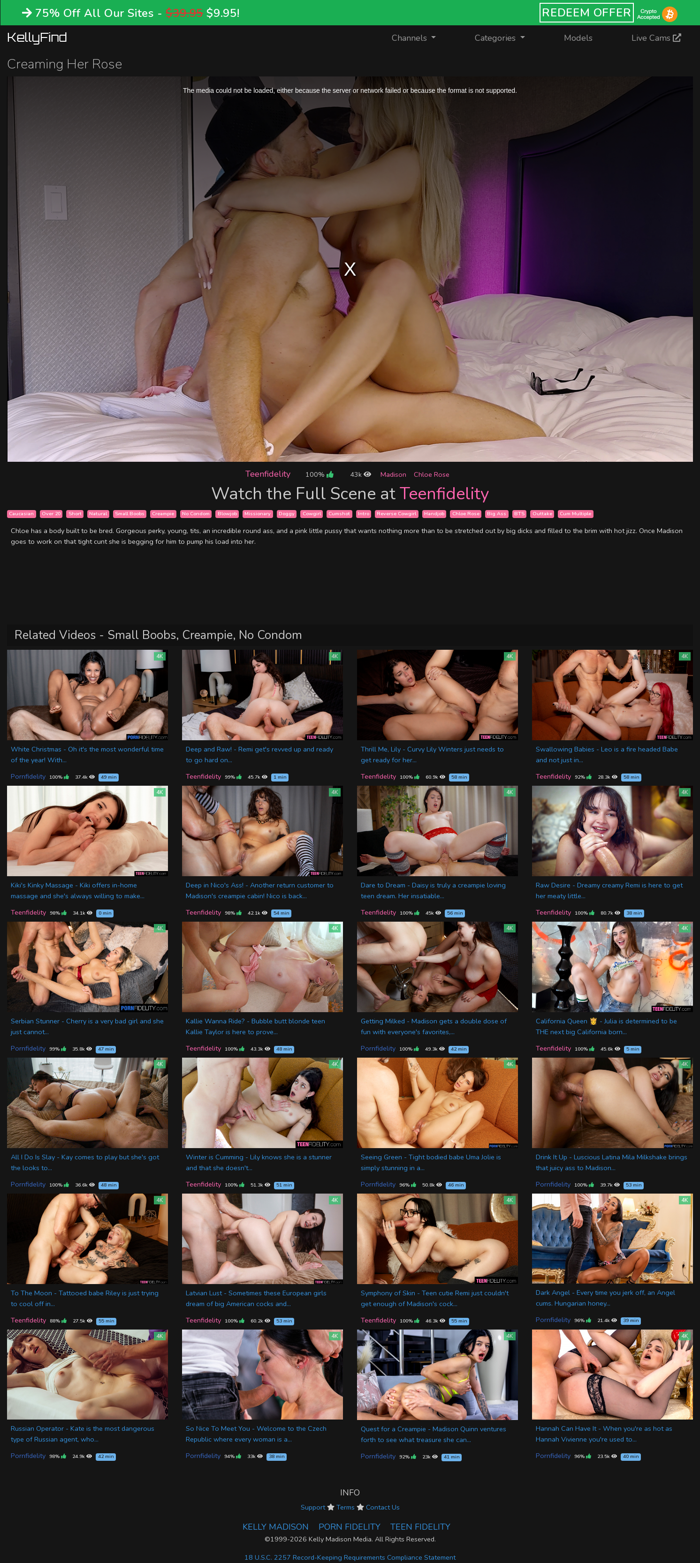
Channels (420, 37)
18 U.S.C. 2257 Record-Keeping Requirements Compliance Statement (350, 1557)
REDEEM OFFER (587, 12)
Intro (363, 513)
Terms (345, 1507)
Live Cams (656, 38)
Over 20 (51, 513)
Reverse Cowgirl (396, 513)
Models (578, 38)
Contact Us (383, 1507)
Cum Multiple (575, 513)
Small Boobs (130, 513)
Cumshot (339, 513)
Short (75, 513)
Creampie (163, 513)
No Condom (196, 513)
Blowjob (227, 513)
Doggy (287, 513)
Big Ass (496, 513)
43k (360, 474)
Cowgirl (312, 513)
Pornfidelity (28, 776)
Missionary (257, 513)
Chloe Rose (431, 474)
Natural (98, 513)
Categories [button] (496, 38)
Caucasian (21, 513)
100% (319, 474)
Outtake (542, 513)
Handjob (434, 513)
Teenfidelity (267, 474)
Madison (393, 474)
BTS (519, 513)
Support (313, 1507)
